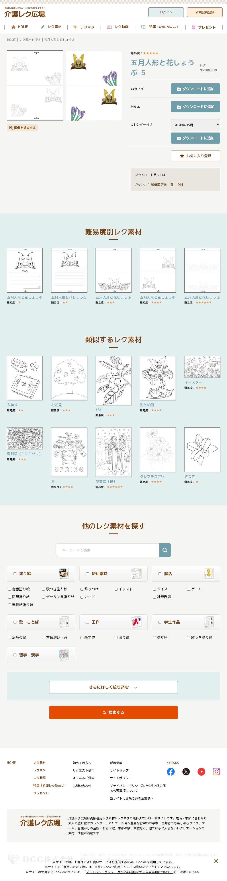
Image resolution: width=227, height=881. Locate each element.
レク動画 (121, 27)
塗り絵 (160, 637)
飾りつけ (89, 588)
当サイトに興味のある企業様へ (131, 798)
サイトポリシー (121, 778)
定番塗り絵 (158, 184)
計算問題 (162, 596)
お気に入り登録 (198, 155)
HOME (23, 27)
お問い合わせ (82, 785)
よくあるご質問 (83, 778)
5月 (181, 184)
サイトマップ (119, 770)
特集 (164, 27)
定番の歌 (17, 637)
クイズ (160, 588)
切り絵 (122, 637)
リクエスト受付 (83, 770)
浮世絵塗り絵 (20, 604)
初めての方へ (82, 762)
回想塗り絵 (19, 596)
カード (87, 596)
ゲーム (194, 588)
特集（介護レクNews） (49, 785)
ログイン (166, 12)
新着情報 (116, 762)
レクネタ (87, 27)
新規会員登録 (205, 12)
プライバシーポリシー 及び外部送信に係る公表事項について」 (129, 872)
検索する (116, 712)
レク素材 (54, 27)
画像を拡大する (25, 127)
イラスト (124, 588)
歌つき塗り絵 (54, 588)
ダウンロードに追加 (198, 88)
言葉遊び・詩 (54, 637)
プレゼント (207, 27)
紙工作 (87, 637)
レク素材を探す (30, 39)
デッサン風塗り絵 (58, 596)
